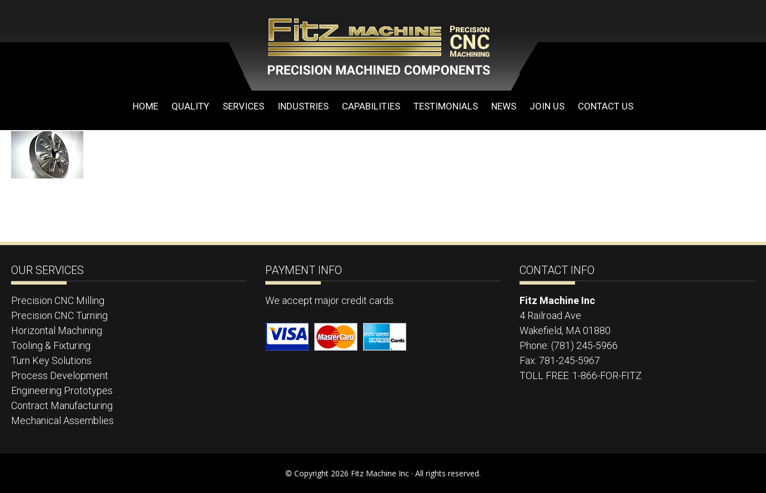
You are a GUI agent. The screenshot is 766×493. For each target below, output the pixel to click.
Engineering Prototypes (62, 390)
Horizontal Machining (56, 330)
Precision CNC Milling (57, 300)
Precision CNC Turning (59, 315)
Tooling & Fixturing (50, 345)
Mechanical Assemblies (62, 420)
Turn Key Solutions (51, 360)
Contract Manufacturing (62, 405)
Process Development (59, 375)
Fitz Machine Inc (333, 45)
